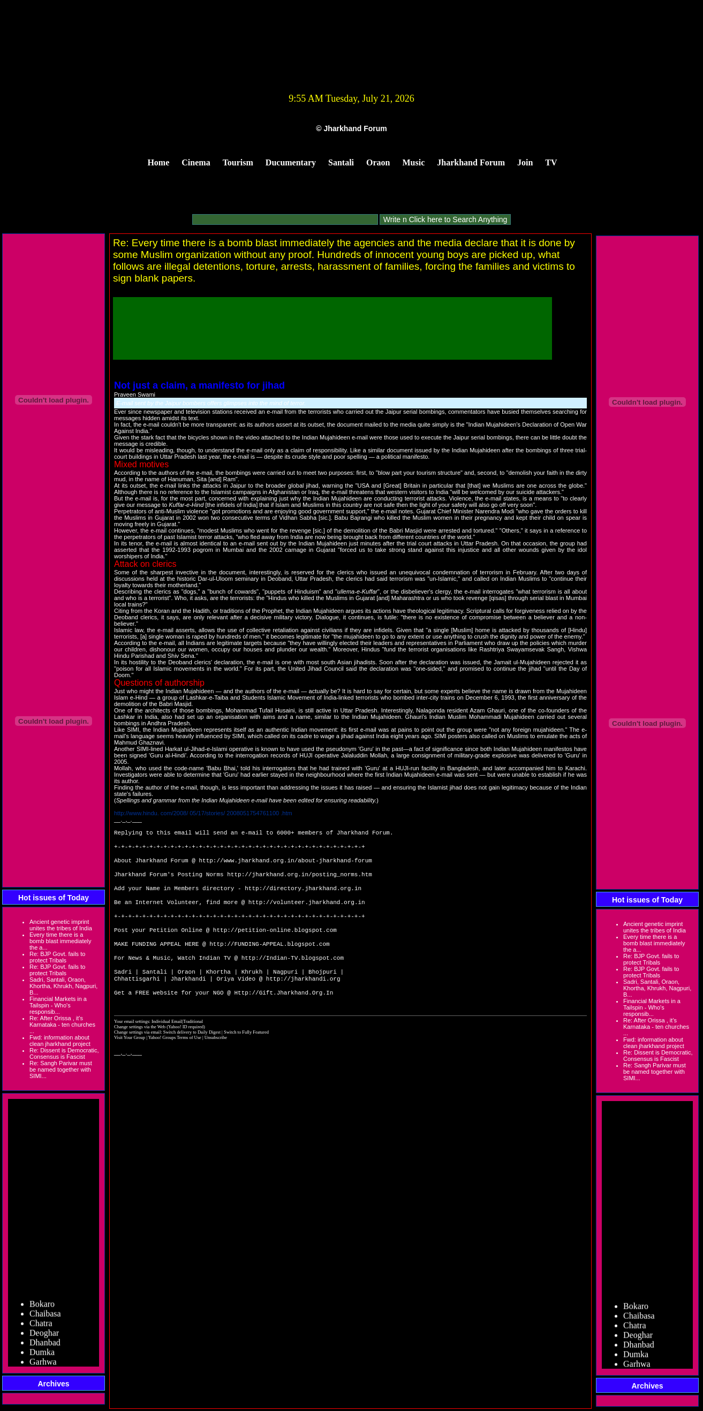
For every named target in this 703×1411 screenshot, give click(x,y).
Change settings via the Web (139, 1052)
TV (551, 162)
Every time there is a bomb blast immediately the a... (60, 941)
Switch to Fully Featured (246, 1057)
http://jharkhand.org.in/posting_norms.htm (299, 881)
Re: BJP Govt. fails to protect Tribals (57, 957)
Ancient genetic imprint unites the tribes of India (60, 925)
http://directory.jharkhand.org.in (303, 897)
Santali (341, 162)
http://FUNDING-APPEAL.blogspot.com (269, 962)
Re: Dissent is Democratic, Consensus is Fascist (64, 1053)
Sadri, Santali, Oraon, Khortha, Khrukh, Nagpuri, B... (63, 986)
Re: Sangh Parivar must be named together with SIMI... (60, 1069)
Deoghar (44, 1335)
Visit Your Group (130, 1063)
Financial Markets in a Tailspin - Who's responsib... (58, 1005)
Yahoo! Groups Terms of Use (175, 1063)
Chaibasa (45, 1316)
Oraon (378, 162)
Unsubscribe (216, 1063)
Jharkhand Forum (471, 162)
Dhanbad (45, 1345)
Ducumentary (291, 162)
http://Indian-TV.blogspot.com (292, 978)
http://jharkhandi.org (303, 1002)
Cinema (196, 162)
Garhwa (43, 1364)
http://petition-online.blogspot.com (275, 946)
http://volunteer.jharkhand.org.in (306, 913)
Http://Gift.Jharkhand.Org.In (283, 1018)
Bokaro (42, 1306)
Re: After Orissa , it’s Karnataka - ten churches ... (62, 1024)
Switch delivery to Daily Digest (192, 1057)
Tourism (238, 162)
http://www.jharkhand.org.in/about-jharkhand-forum (285, 865)
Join (525, 162)
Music (414, 162)
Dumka (42, 1355)
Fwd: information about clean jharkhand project (59, 1040)
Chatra (40, 1326)
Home (158, 162)
